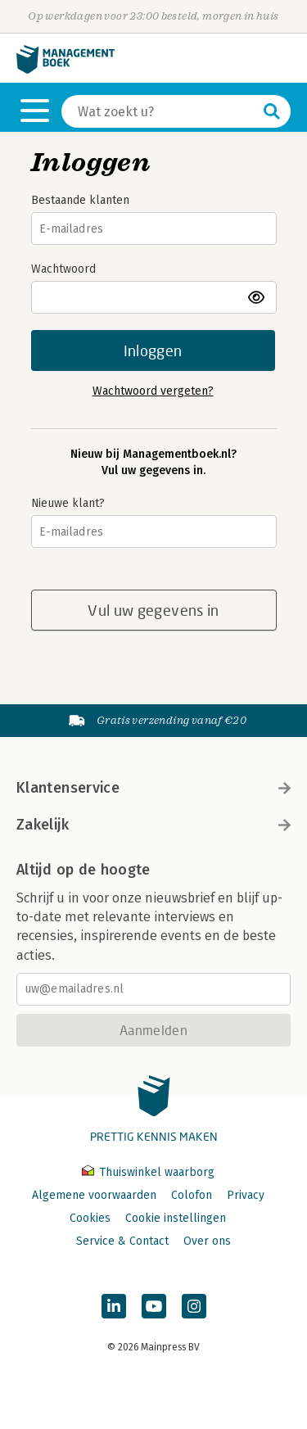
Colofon (191, 1195)
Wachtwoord (63, 269)
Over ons (207, 1241)
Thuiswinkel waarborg (148, 1172)
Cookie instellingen (175, 1218)
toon (257, 297)
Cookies (90, 1218)
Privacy (245, 1195)
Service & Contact (122, 1241)
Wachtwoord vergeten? (153, 391)
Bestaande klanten (80, 200)
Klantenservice (153, 788)
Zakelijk (153, 825)
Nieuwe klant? (68, 503)
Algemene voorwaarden (94, 1195)
